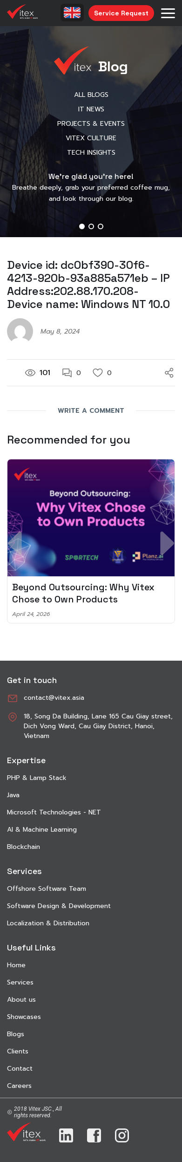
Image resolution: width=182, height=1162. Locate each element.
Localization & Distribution (48, 923)
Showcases (24, 1017)
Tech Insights (91, 152)
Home (16, 965)
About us (21, 1000)
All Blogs (91, 95)
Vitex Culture (91, 138)
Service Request (121, 13)
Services (20, 982)
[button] (82, 226)
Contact (20, 1068)
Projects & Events (91, 124)
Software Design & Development (59, 906)
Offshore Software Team (46, 889)
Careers (19, 1086)
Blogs (15, 1034)
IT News (91, 109)
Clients (17, 1051)
